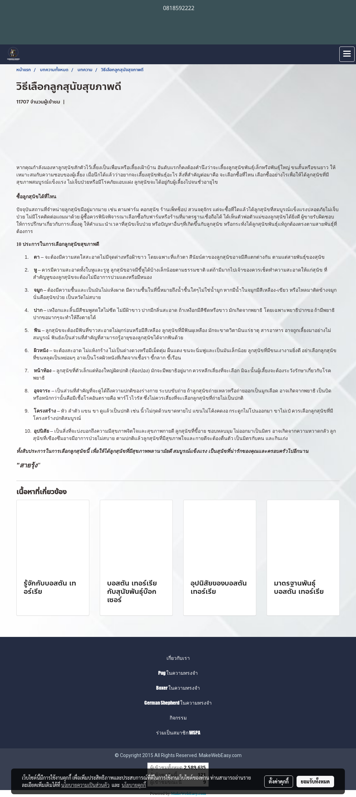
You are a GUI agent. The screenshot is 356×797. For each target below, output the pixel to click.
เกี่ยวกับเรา (178, 658)
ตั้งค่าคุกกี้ (279, 781)
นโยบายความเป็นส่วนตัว (85, 785)
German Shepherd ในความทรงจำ (178, 702)
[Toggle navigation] (347, 54)
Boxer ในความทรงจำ (178, 687)
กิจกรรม (178, 717)
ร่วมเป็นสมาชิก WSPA (178, 732)
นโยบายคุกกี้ (134, 785)
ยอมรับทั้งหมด (315, 781)
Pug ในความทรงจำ (178, 672)
